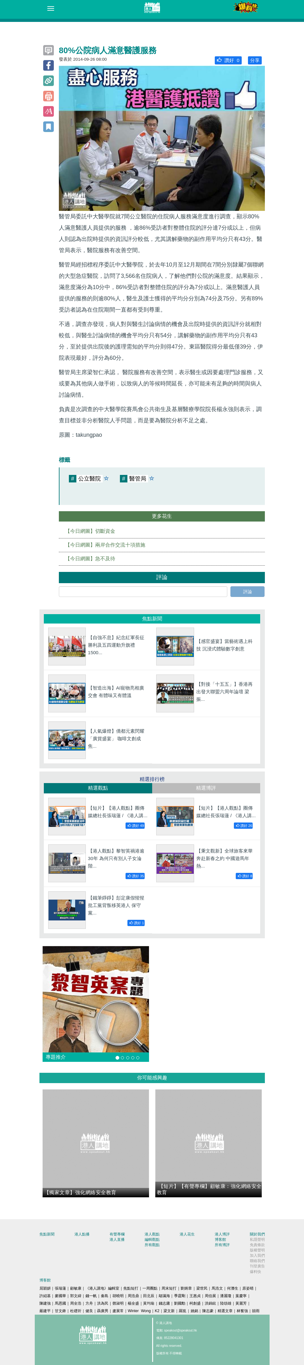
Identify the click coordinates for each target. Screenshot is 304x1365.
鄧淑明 (118, 1303)
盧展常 (118, 1311)
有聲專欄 (117, 1234)
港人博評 (222, 1234)
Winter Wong (139, 1311)
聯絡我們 (257, 1261)
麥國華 (60, 1296)
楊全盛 (133, 1303)
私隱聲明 (257, 1239)
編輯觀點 (152, 1239)
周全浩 (75, 1303)
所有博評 (222, 1245)
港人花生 (187, 1234)
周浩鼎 (133, 1296)
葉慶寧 (241, 1296)
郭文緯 (75, 1296)
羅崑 (182, 1311)
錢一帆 (91, 1296)
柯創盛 (195, 1303)
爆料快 (255, 1272)
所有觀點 (152, 1245)
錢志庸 (164, 1303)
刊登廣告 (257, 1266)
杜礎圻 (75, 1311)
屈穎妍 (45, 1288)
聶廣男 (102, 1311)
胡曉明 (118, 1296)
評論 (247, 591)
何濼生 (232, 1288)
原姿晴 (248, 1288)
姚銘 (194, 1311)
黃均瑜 (148, 1303)
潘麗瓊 (225, 1296)
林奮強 (242, 1311)
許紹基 (45, 1296)
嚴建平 (45, 1311)
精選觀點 (98, 788)
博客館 (220, 1239)
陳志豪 (208, 1311)
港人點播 (82, 1234)
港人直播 (117, 1239)
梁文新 (169, 1311)
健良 (89, 1311)
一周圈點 (149, 1288)
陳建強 (45, 1303)
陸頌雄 (225, 1303)
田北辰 (148, 1296)
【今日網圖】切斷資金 (90, 531)
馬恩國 (60, 1303)
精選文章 (225, 1311)
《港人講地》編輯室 (102, 1288)
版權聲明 (257, 1250)
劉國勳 (179, 1303)
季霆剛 (179, 1296)
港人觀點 (152, 1234)
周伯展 (210, 1296)
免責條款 (257, 1245)
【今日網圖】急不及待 (90, 558)
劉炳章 (186, 1288)
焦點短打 (130, 1288)
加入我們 (257, 1255)
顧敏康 (75, 1288)
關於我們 (257, 1234)
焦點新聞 (46, 1234)
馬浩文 (217, 1288)
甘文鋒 (60, 1311)
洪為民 (102, 1303)
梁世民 (202, 1288)
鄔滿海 (164, 1296)
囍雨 (256, 1311)
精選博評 (206, 788)
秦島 (104, 1296)
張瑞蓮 (60, 1288)
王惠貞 (195, 1296)
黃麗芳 (241, 1303)
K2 (157, 1311)
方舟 (89, 1303)
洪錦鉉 (210, 1303)
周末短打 (169, 1288)
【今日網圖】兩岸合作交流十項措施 (105, 545)
